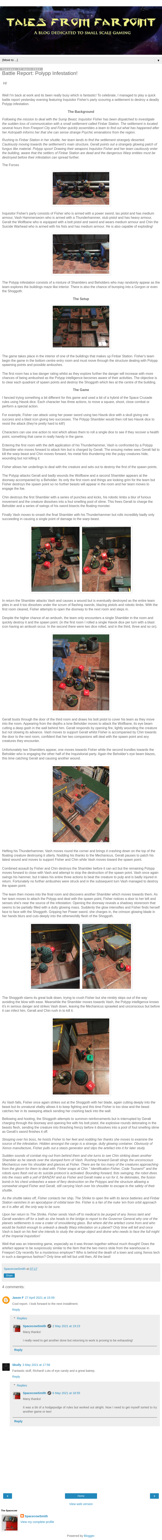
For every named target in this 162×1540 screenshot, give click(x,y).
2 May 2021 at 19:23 (66, 1326)
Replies (22, 1318)
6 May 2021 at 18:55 (66, 1393)
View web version (81, 1504)
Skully (16, 1365)
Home (81, 1496)
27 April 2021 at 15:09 (39, 1297)
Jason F (18, 1297)
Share (9, 1275)
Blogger (89, 1535)
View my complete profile (37, 1522)
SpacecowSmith (34, 1326)
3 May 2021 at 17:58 (36, 1365)
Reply (16, 1309)
